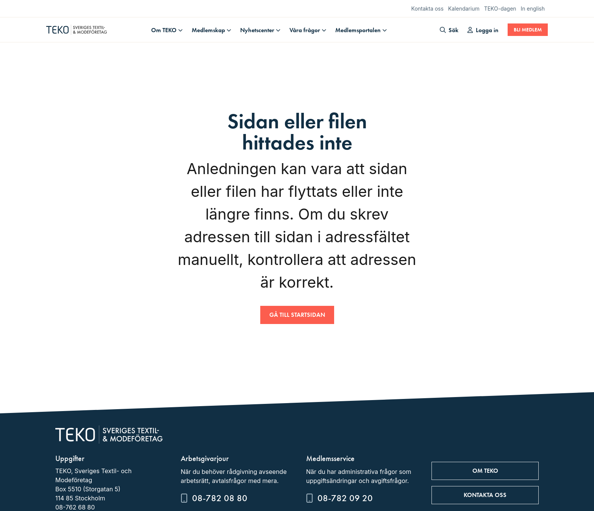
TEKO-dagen (500, 8)
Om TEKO (164, 30)
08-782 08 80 (219, 498)
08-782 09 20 (345, 498)
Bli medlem (528, 29)
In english (533, 8)
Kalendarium (464, 8)
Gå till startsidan (297, 314)
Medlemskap (208, 30)
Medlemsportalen (358, 30)
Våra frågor (304, 30)
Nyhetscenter (257, 30)
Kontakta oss (427, 8)
